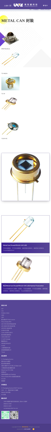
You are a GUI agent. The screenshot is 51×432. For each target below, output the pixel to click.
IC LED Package (5, 339)
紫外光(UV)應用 (5, 361)
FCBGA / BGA (5, 313)
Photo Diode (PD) (6, 321)
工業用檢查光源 (5, 347)
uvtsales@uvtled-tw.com (11, 408)
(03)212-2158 (7, 403)
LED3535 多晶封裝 (6, 328)
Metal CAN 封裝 (5, 392)
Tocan (3, 352)
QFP (2, 317)
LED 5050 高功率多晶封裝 (8, 324)
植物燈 (3, 381)
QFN (2, 315)
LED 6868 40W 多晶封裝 (8, 326)
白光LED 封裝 (5, 330)
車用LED (3, 372)
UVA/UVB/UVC (5, 337)
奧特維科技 (25, 427)
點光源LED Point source (8, 319)
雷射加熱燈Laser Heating (8, 374)
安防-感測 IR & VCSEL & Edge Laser (11, 365)
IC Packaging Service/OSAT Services (11, 388)
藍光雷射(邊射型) (6, 334)
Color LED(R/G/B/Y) (7, 332)
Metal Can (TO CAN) (7, 370)
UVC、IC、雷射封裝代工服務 (9, 390)
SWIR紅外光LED (6, 343)
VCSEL (3, 345)
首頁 (30, 9)
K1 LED (3, 378)
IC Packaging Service (7, 359)
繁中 (45, 5)
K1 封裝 (3, 394)
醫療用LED (4, 341)
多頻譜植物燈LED (6, 350)
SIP (2, 308)
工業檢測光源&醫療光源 (8, 368)
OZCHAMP (27, 429)
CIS (2, 311)
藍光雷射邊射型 (5, 363)
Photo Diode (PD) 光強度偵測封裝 (10, 376)
